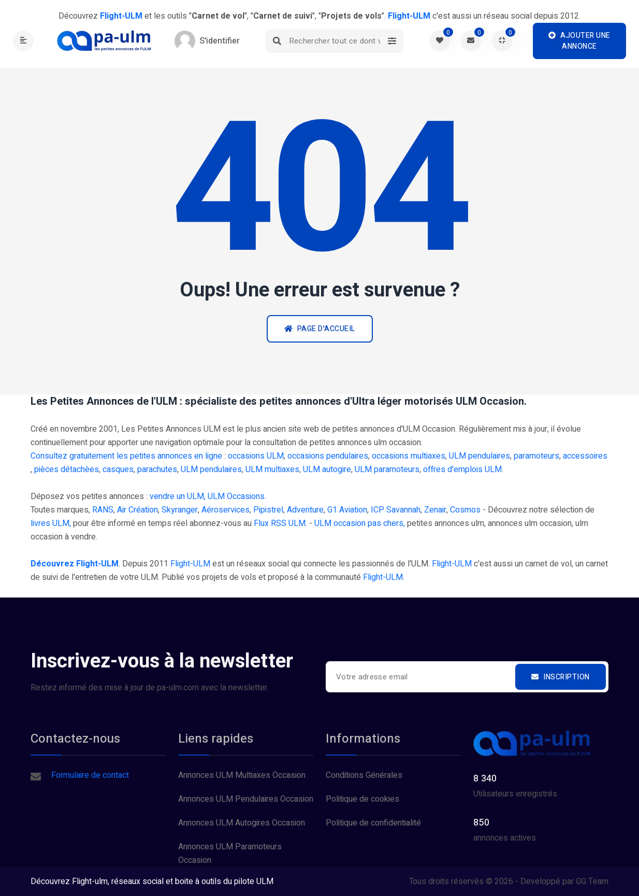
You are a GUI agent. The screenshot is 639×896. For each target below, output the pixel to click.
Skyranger (180, 510)
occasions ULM (256, 456)
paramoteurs (536, 456)
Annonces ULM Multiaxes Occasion (242, 775)
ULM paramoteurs (387, 469)
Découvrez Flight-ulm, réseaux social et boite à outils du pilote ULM (152, 881)
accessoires (585, 456)
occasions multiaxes (408, 456)
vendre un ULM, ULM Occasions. (208, 496)
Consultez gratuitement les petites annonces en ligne (126, 456)
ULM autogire (327, 469)
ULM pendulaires (479, 456)
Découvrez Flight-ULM (75, 564)
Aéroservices (225, 510)
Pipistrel (268, 510)
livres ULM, (51, 523)
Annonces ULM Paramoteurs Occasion (230, 853)
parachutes (157, 469)
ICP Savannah (395, 510)
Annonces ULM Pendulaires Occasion (245, 799)
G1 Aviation (347, 510)
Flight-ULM (190, 564)
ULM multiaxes (272, 469)
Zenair (435, 510)
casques (118, 469)
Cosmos (465, 510)
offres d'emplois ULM (462, 469)
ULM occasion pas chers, (359, 523)
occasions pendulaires (327, 456)
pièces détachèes (66, 469)
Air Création (137, 510)
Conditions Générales (364, 775)
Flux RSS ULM (280, 523)
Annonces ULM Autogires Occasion (241, 823)
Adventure (305, 510)
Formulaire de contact (90, 775)
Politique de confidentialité (373, 823)
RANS (102, 510)
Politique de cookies (362, 799)
